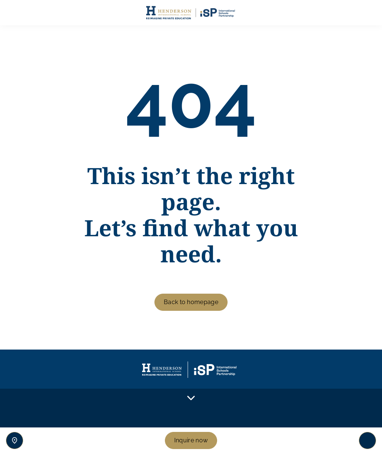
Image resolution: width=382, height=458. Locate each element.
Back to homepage (191, 302)
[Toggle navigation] (367, 440)
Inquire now (191, 440)
